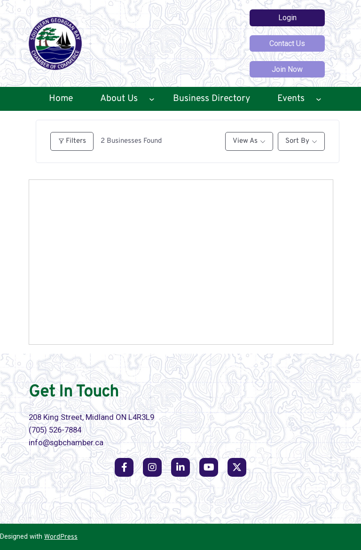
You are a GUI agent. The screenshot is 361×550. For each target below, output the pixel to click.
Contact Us (287, 43)
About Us (119, 98)
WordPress (61, 537)
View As (245, 141)
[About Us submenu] (152, 99)
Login (287, 17)
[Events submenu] (319, 99)
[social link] (124, 467)
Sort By (297, 141)
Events (291, 98)
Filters (72, 141)
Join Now (287, 69)
